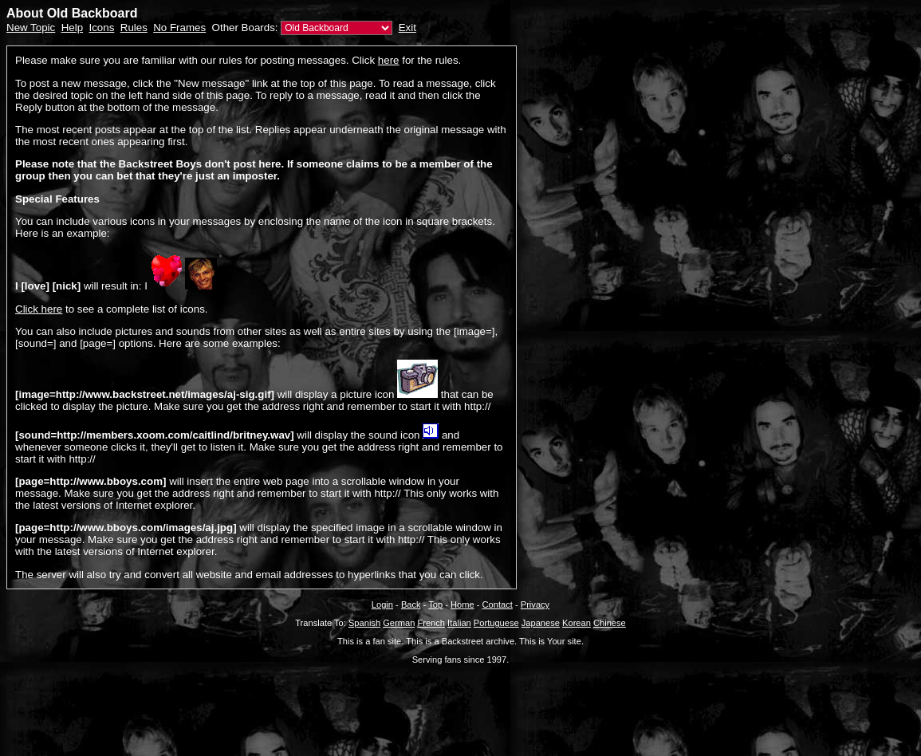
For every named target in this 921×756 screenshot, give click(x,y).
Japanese (541, 623)
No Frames (179, 27)
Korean (576, 623)
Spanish (364, 623)
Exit (407, 27)
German (399, 623)
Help (72, 27)
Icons (101, 27)
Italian (459, 623)
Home (462, 604)
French (431, 623)
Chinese (609, 623)
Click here (38, 309)
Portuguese (496, 623)
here (388, 60)
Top (435, 604)
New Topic (30, 27)
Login (382, 604)
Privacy (535, 604)
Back (411, 604)
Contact (497, 604)
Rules (134, 27)
